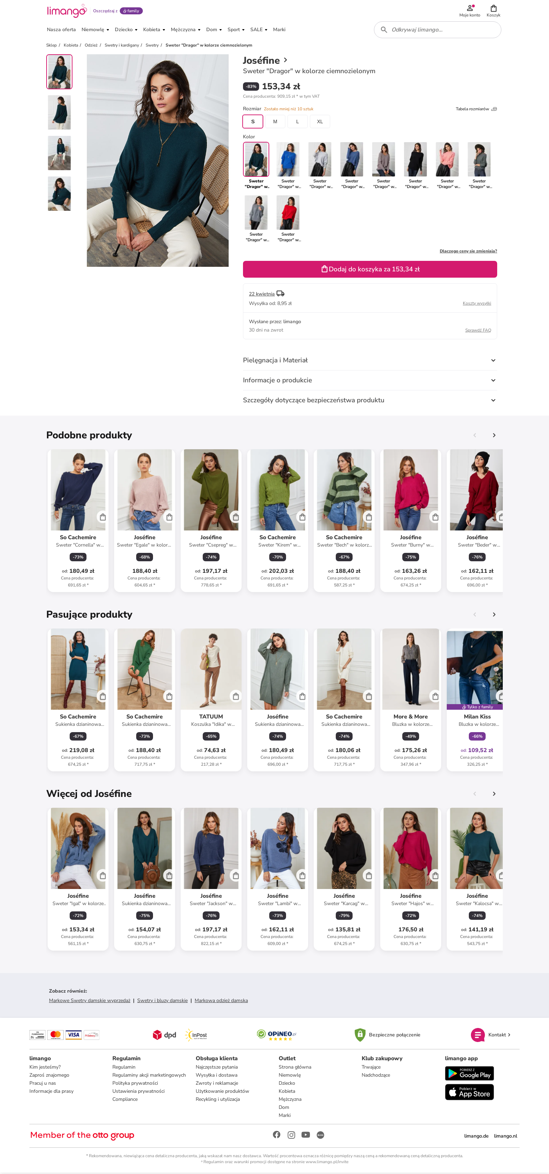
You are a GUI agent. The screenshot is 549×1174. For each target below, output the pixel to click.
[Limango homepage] (67, 11)
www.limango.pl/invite (327, 1163)
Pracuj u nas (42, 1084)
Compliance (125, 1100)
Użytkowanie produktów (222, 1092)
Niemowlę (290, 1076)
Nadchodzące (376, 1076)
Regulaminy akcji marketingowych (149, 1076)
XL (320, 122)
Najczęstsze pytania (217, 1068)
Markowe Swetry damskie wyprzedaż (89, 1001)
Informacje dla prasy (51, 1092)
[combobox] (437, 30)
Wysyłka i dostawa (216, 1076)
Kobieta (287, 1092)
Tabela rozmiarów (476, 110)
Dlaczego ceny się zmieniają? (468, 252)
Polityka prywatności (135, 1084)
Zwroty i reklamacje (217, 1084)
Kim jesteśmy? (45, 1068)
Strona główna (295, 1068)
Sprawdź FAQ (478, 331)
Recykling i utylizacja (218, 1100)
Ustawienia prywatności (138, 1092)
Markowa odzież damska (221, 1001)
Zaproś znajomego (49, 1076)
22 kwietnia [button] (262, 295)
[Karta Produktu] (78, 521)
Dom (284, 1108)
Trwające (371, 1068)
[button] (493, 11)
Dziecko (287, 1084)
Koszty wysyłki (477, 304)
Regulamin (123, 1068)
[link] (288, 166)
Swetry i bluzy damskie (162, 1001)
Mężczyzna (290, 1100)
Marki (285, 1116)
